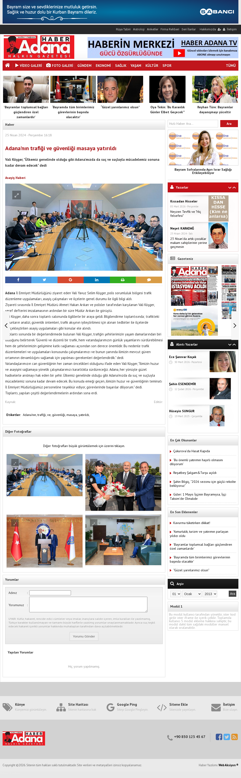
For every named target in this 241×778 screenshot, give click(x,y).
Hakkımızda (208, 29)
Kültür (151, 65)
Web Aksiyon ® (228, 768)
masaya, (72, 415)
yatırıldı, (84, 415)
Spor (166, 65)
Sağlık (120, 65)
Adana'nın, (30, 415)
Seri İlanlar (189, 29)
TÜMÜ (231, 65)
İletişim (232, 29)
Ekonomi (103, 65)
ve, (49, 415)
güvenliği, (59, 415)
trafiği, (42, 415)
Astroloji (139, 29)
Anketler (152, 29)
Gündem (84, 65)
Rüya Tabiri (123, 29)
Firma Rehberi (170, 29)
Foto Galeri (59, 65)
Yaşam (136, 65)
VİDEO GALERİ (28, 65)
